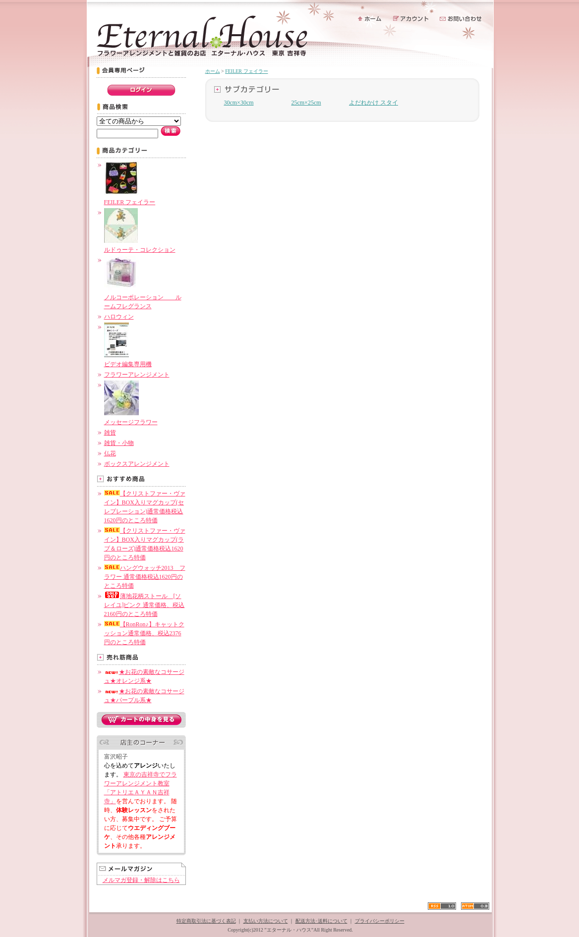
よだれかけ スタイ (373, 102)
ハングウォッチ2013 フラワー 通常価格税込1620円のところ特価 (144, 576)
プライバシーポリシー (380, 921)
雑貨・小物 (119, 443)
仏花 (110, 453)
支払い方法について (265, 921)
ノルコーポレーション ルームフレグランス (142, 297)
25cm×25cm (306, 102)
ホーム (212, 71)
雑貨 (110, 432)
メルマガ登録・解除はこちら (141, 880)
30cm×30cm (238, 102)
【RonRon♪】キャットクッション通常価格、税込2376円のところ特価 (144, 633)
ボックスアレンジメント (137, 463)
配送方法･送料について (321, 921)
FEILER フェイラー (246, 71)
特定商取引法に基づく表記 (206, 921)
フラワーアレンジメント (137, 374)
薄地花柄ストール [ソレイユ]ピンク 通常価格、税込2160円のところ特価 (144, 605)
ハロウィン (119, 316)
